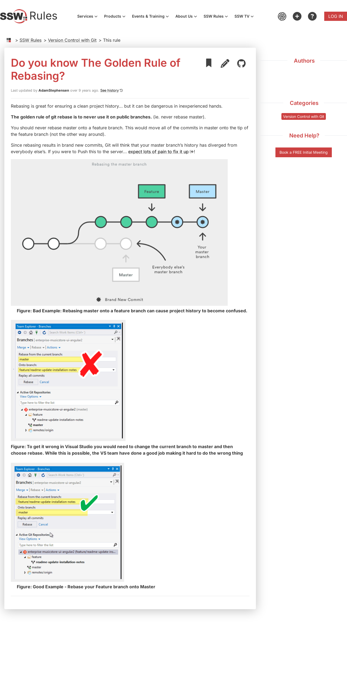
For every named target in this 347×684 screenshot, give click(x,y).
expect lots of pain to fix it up (158, 151)
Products (116, 17)
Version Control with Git (72, 40)
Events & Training (152, 17)
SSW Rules (217, 17)
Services (89, 17)
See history (109, 90)
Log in (335, 16)
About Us (187, 17)
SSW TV (245, 17)
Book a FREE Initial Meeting (303, 152)
